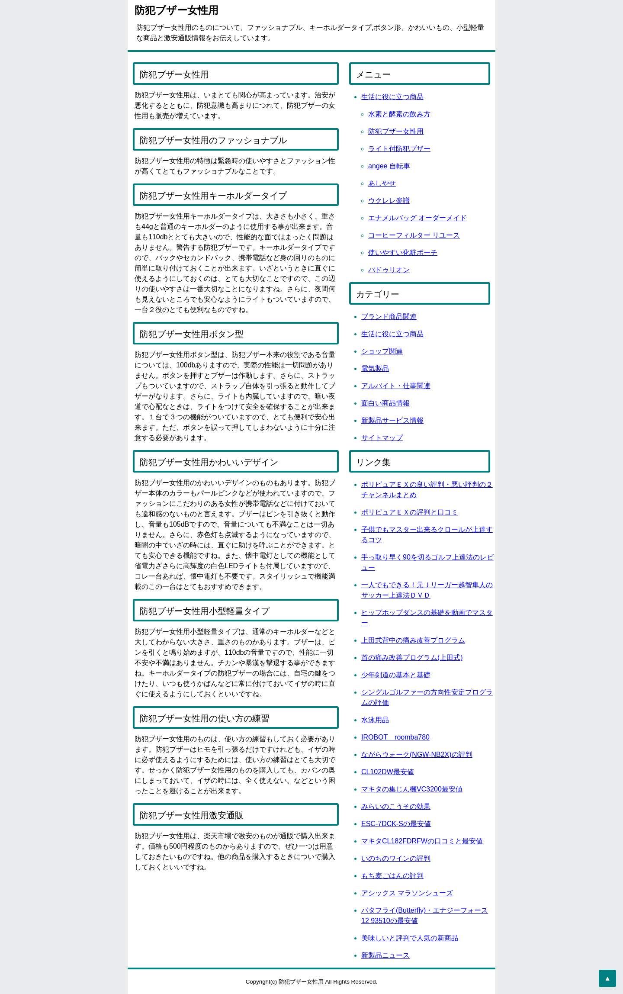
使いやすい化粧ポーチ (402, 252)
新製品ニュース (385, 955)
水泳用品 (375, 720)
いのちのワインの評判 (395, 858)
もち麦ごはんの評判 (392, 875)
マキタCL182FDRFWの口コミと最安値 (422, 841)
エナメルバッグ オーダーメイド (417, 218)
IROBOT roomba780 (395, 737)
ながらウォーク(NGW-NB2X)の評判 (416, 754)
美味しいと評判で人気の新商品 (409, 938)
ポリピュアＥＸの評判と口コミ (409, 512)
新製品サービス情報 (392, 420)
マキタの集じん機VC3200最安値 (411, 789)
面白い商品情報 (385, 403)
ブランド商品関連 (389, 316)
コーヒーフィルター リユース (414, 235)
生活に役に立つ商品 (392, 96)
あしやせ (382, 183)
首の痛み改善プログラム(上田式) (412, 657)
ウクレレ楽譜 (389, 200)
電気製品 (375, 368)
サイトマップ (382, 437)
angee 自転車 (389, 166)
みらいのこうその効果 (395, 806)
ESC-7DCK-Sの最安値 (396, 823)
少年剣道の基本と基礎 (395, 675)
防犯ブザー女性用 (396, 131)
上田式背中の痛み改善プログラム (413, 640)
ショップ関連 (382, 351)
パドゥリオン (389, 269)
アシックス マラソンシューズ (407, 893)
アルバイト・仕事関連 (395, 385)
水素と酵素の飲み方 (399, 114)
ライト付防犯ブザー (399, 148)
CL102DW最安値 (387, 771)
